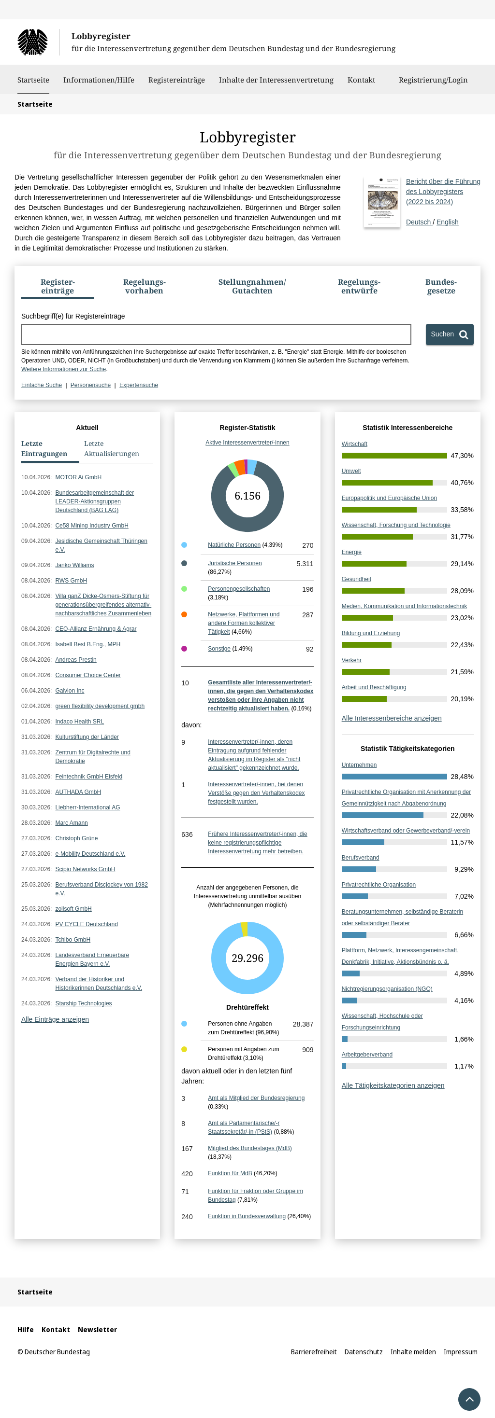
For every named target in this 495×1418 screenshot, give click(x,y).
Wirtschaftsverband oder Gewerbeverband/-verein (406, 830)
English (448, 222)
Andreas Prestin (75, 659)
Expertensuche (138, 385)
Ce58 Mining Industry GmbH (91, 525)
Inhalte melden (413, 1351)
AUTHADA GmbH (78, 792)
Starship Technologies (83, 1003)
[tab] (57, 288)
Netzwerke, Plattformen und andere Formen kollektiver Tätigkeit (243, 623)
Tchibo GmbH (72, 939)
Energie (352, 552)
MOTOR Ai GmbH (78, 477)
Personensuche (91, 385)
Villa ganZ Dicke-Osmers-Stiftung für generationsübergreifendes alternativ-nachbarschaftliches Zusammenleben (103, 605)
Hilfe (25, 1329)
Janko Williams (74, 565)
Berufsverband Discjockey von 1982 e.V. (101, 889)
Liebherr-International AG (87, 807)
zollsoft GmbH (73, 908)
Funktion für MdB (230, 1173)
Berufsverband (360, 857)
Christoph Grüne (76, 838)
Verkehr (352, 660)
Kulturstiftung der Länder (86, 737)
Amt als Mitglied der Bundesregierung (256, 1098)
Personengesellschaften (239, 588)
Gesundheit (356, 579)
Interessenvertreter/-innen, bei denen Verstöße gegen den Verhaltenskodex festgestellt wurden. (256, 793)
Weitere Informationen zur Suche (63, 369)
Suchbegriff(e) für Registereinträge (73, 316)
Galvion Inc (69, 690)
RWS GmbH (71, 580)
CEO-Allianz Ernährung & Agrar (95, 629)
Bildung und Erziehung (371, 633)
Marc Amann (71, 823)
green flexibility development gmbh (100, 706)
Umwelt (351, 471)
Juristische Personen (235, 563)
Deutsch (443, 201)
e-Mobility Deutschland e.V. (90, 853)
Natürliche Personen (234, 545)
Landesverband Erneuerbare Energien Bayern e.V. (92, 959)
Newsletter (97, 1329)
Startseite (33, 79)
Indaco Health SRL (79, 721)
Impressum (461, 1351)
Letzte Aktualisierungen (111, 448)
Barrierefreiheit (314, 1351)
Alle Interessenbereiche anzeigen (392, 718)
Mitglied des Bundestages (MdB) (249, 1148)
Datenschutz (364, 1351)
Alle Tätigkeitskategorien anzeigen (393, 1085)
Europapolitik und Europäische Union (389, 498)
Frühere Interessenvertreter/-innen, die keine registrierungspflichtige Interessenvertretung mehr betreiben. (257, 843)
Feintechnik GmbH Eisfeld (88, 776)
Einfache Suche (41, 385)
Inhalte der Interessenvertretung (276, 84)
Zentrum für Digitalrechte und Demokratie (92, 757)
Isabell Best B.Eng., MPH (87, 644)
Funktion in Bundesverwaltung (247, 1216)
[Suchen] (450, 334)
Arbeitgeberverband (367, 1054)
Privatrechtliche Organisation (379, 884)
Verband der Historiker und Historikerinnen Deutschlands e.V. (98, 983)
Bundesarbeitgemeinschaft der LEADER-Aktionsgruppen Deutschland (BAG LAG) (94, 501)
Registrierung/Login (433, 84)
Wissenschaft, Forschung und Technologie (396, 525)
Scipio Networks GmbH (85, 869)
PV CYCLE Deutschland (86, 924)
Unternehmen (359, 765)
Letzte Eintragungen (44, 448)
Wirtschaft (354, 444)
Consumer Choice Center (87, 675)
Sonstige (219, 648)
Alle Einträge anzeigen (55, 1019)
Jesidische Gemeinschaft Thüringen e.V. (101, 545)
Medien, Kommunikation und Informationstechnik (404, 606)
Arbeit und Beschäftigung (374, 687)
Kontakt (361, 84)
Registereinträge (176, 84)
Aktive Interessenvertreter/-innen (247, 442)
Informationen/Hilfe (98, 84)
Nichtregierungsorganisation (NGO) (387, 989)
